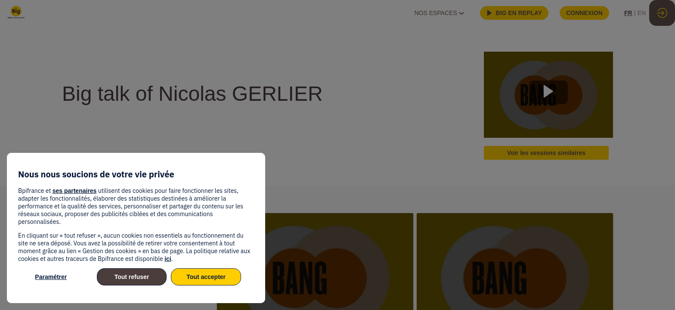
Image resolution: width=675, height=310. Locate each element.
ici (167, 258)
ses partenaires (75, 190)
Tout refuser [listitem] (132, 276)
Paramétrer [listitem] (51, 276)
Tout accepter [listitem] (206, 276)
